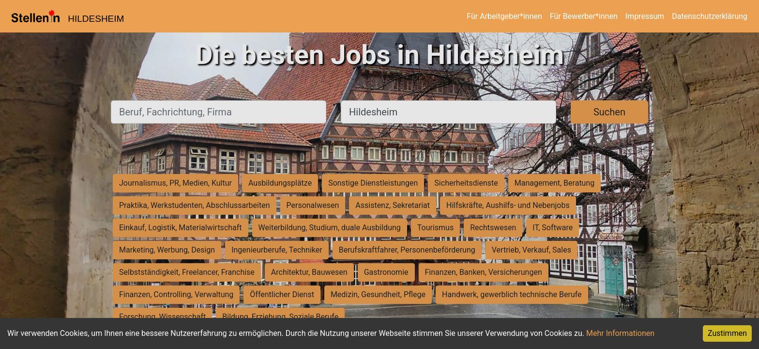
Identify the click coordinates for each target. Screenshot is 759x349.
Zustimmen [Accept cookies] (727, 333)
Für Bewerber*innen (584, 16)
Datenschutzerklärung (709, 16)
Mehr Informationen (620, 333)
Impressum (645, 16)
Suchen (609, 112)
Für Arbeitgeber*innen (504, 16)
